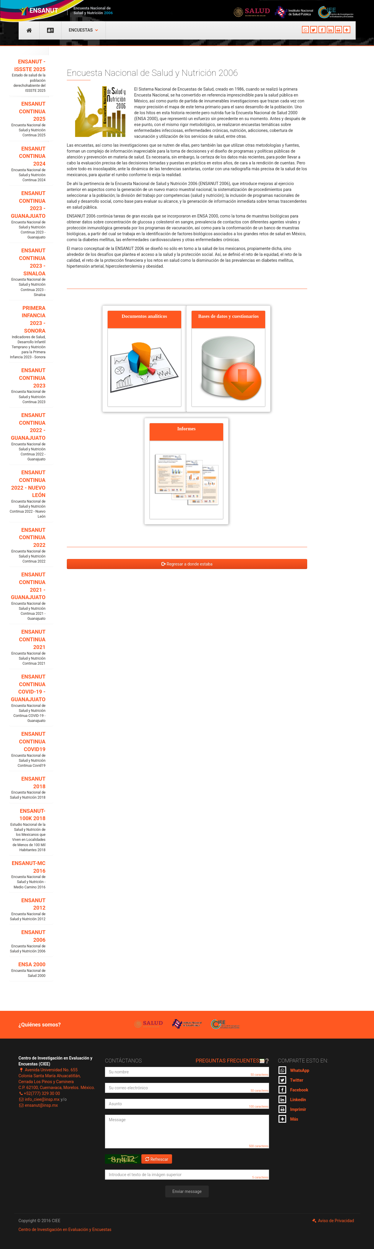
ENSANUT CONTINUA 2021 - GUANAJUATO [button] (27, 596)
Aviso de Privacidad (333, 1220)
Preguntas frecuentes (232, 1060)
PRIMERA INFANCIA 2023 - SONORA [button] (27, 332)
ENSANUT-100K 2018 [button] (27, 830)
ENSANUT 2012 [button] (27, 909)
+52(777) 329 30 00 (39, 1093)
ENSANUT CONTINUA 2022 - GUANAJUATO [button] (27, 437)
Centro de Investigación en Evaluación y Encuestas (65, 1229)
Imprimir (292, 1109)
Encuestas (83, 30)
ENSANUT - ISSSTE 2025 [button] (27, 75)
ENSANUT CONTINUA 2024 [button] (27, 164)
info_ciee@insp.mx (39, 1099)
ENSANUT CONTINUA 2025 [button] (27, 119)
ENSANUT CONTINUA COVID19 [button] (27, 749)
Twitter (291, 1080)
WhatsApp (294, 1070)
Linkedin (292, 1099)
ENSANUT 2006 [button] (27, 941)
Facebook (293, 1089)
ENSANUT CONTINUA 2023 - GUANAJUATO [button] (27, 215)
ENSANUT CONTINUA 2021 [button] (27, 647)
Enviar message (187, 1191)
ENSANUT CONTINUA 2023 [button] (27, 386)
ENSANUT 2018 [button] (27, 788)
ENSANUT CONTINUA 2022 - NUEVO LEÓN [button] (27, 494)
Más (288, 1119)
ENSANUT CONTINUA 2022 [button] (27, 545)
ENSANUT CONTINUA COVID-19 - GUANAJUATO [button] (27, 698)
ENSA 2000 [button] (27, 969)
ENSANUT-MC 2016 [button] (27, 875)
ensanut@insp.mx (38, 1105)
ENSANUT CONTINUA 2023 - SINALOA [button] (27, 272)
